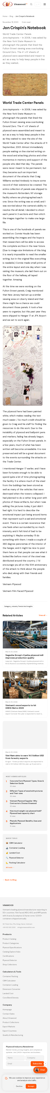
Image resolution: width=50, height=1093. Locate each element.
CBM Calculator (14, 843)
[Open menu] (44, 4)
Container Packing (10, 976)
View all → (43, 615)
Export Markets (9, 1026)
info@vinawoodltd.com (26, 927)
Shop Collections (10, 964)
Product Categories (11, 943)
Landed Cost (13, 853)
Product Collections (11, 1022)
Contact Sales (9, 1014)
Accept (31, 1086)
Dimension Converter (11, 989)
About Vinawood (9, 1018)
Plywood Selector (15, 858)
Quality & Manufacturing (13, 1035)
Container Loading (15, 848)
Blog (11, 16)
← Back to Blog (10, 880)
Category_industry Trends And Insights (18, 606)
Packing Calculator (15, 863)
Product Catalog (9, 939)
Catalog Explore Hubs (11, 952)
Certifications (8, 956)
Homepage (7, 1009)
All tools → (10, 867)
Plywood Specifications (12, 947)
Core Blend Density (11, 998)
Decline (19, 1086)
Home (5, 16)
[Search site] (31, 4)
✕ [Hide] (45, 1064)
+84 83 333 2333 (9, 927)
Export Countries (10, 1031)
